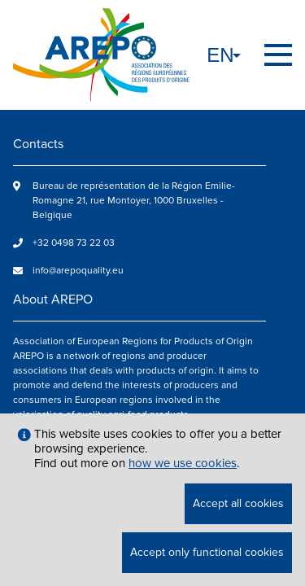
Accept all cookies (238, 503)
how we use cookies (183, 463)
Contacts (38, 144)
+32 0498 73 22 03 (74, 243)
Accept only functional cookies (207, 552)
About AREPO (53, 299)
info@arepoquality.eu (78, 271)
